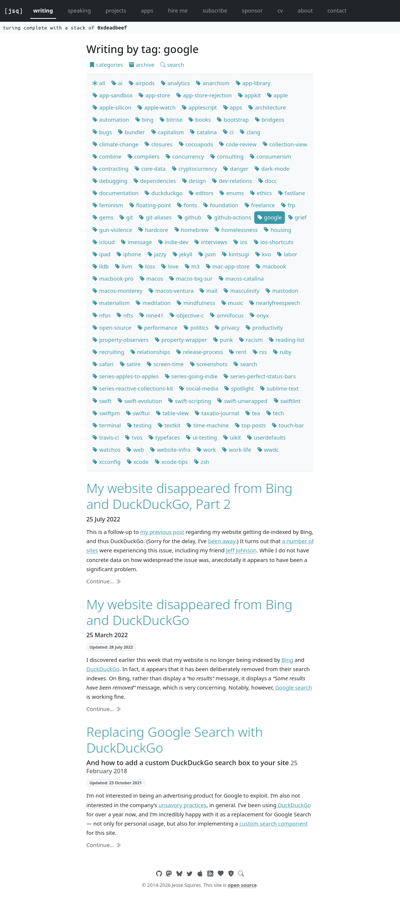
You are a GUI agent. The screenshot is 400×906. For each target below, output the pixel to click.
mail (208, 290)
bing (144, 119)
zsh (201, 461)
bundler (131, 132)
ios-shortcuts (274, 242)
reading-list (286, 339)
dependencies (154, 180)
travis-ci (105, 437)
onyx (259, 315)
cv (280, 10)
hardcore (153, 229)
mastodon (282, 290)
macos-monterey (117, 290)
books (199, 119)
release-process (199, 351)
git (126, 217)
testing (139, 425)
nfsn (101, 315)
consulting (227, 156)
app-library (252, 83)
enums (231, 193)
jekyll (182, 254)
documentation (115, 193)
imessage (136, 242)
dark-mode (271, 168)
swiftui (138, 413)
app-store (154, 95)
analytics (175, 83)
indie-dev (173, 242)
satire (130, 364)
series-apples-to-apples (125, 376)
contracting (110, 168)
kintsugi (235, 254)
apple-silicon (111, 107)
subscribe (215, 10)
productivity (264, 327)
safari (103, 364)
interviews (210, 242)
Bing (287, 659)
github (189, 217)
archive (141, 64)
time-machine (207, 425)
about (305, 10)
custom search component (273, 823)
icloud (103, 242)
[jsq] (13, 10)
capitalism (167, 132)
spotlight (239, 388)
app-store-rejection (204, 95)
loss (146, 266)
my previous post (162, 531)
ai (117, 83)
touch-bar (288, 425)
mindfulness (195, 302)
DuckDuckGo (103, 669)
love (169, 266)
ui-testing (201, 437)
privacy (226, 327)
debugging (109, 180)
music (232, 302)
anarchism (212, 83)
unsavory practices (183, 805)
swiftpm (106, 413)
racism (251, 339)
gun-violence (112, 229)
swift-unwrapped (242, 401)
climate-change (115, 144)
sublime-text (279, 388)
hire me (178, 10)
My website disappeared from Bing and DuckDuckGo (189, 612)
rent (237, 351)
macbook (270, 266)
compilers (143, 156)
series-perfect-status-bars (259, 376)
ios (240, 242)
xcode (138, 461)
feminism (107, 205)
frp (288, 205)
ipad (101, 254)
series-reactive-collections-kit (132, 388)
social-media (198, 388)
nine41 (151, 315)
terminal (106, 425)
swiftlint (287, 401)
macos (151, 278)
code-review (237, 144)
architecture (267, 107)
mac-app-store (228, 266)
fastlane (291, 193)
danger (235, 168)
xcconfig (106, 461)
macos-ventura (171, 290)
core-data (150, 168)
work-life (236, 449)
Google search (293, 687)
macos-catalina (241, 278)
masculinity (241, 290)
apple (277, 95)
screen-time (165, 364)
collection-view (284, 144)
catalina (203, 132)
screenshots (208, 364)
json (207, 254)
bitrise (170, 119)
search (172, 64)
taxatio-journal (216, 413)
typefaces (164, 437)
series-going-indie (191, 376)
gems (102, 217)
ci (228, 132)
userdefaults (266, 437)
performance (157, 327)
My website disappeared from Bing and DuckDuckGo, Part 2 (189, 496)
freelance (259, 205)
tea (252, 413)
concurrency (184, 156)
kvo (263, 254)
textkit (169, 425)
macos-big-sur (191, 278)
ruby (282, 351)
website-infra (170, 449)
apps (147, 10)
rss (259, 351)
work (206, 449)
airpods (141, 83)
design (194, 180)
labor (287, 254)
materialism (111, 302)
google (269, 217)
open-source (111, 327)
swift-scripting (189, 401)
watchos (106, 449)
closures (158, 144)
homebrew (191, 229)
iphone (128, 254)
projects (116, 10)
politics (195, 327)
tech (275, 413)
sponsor (252, 10)
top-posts (250, 425)
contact (336, 10)
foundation (220, 205)
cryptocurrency (194, 168)
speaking (79, 10)
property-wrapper (181, 339)
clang (249, 132)
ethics (261, 193)
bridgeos (269, 119)
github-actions (229, 217)
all (98, 83)
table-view (172, 413)
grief (297, 217)
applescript (199, 107)
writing (43, 10)
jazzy (156, 254)
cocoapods (196, 144)
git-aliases (155, 217)
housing (277, 229)
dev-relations (232, 180)
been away (221, 541)
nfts (124, 315)
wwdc (268, 449)
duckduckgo (163, 193)
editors (201, 193)
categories (106, 64)
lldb (100, 266)
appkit (249, 95)
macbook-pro (113, 278)
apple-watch (156, 107)
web (135, 449)
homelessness (236, 229)
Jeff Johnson (241, 550)
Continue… (103, 581)
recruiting (108, 351)
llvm (123, 266)
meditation (152, 302)
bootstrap (233, 119)
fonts (187, 205)
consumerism (270, 156)
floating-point (150, 205)
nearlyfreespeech (274, 302)
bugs (102, 132)
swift (101, 401)
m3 (192, 266)
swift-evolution (139, 401)
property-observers (120, 339)
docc (267, 180)
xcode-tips (171, 461)
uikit (232, 437)
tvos (133, 437)
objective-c (186, 315)
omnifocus (227, 315)
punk (223, 339)
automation (110, 119)
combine (106, 156)
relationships (150, 351)
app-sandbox (112, 95)
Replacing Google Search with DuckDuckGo (174, 739)
